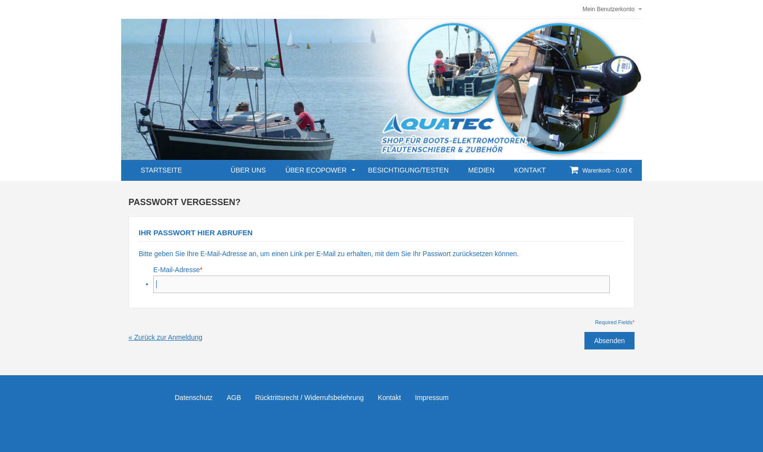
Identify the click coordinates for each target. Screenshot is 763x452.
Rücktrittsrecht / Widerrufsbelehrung (309, 397)
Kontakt (389, 397)
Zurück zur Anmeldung (165, 337)
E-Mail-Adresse (176, 270)
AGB (234, 397)
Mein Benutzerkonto (608, 9)
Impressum (432, 397)
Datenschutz (194, 397)
